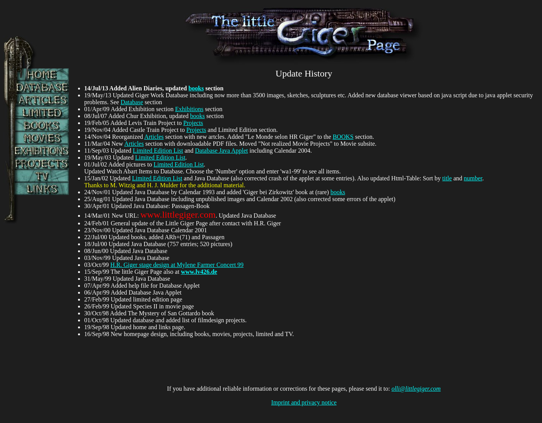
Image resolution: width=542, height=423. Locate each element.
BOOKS (343, 136)
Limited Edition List (158, 150)
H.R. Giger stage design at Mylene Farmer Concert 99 (177, 264)
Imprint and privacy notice (303, 402)
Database (132, 102)
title (447, 178)
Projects (193, 123)
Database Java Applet (221, 150)
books (196, 88)
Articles (154, 136)
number (473, 178)
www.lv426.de (199, 271)
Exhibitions (189, 109)
